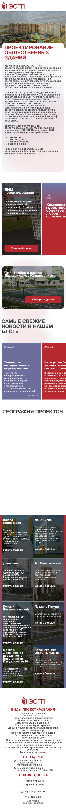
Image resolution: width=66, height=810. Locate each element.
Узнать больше (21, 248)
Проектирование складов (33, 721)
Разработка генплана (33, 713)
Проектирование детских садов (33, 735)
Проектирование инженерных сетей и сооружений (33, 743)
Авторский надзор (33, 731)
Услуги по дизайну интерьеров (33, 726)
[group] (21, 219)
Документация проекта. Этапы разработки (33, 728)
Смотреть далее (43, 300)
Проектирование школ (33, 738)
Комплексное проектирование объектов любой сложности (33, 749)
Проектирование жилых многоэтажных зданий (33, 740)
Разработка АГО (33, 716)
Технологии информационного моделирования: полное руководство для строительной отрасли (19, 365)
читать (31, 395)
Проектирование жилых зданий (33, 745)
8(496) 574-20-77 (35, 781)
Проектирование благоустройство (33, 718)
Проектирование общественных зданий (33, 733)
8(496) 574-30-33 (35, 785)
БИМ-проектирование (33, 752)
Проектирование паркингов (33, 723)
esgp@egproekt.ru (35, 792)
